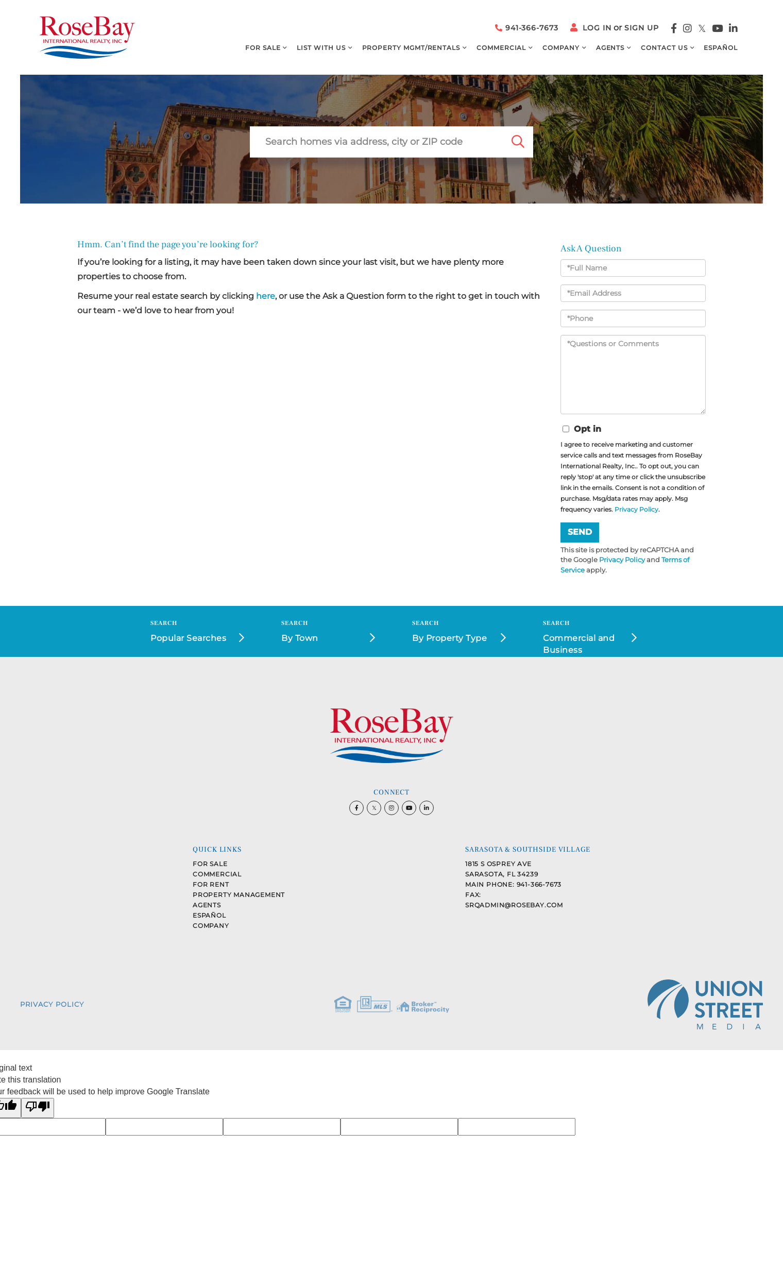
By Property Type (449, 638)
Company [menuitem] (561, 48)
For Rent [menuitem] (211, 884)
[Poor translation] (37, 1108)
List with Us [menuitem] (321, 48)
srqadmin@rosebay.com (514, 905)
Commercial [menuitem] (501, 48)
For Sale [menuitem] (262, 48)
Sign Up (641, 27)
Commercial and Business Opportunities (579, 645)
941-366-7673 (526, 27)
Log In (597, 27)
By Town (299, 638)
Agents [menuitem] (610, 48)
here (265, 296)
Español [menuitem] (721, 48)
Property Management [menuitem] (239, 895)
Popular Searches (188, 638)
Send (580, 532)
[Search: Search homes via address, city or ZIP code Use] (376, 141)
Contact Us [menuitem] (664, 48)
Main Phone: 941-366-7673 (513, 884)
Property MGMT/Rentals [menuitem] (411, 48)
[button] (517, 141)
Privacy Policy (636, 509)
